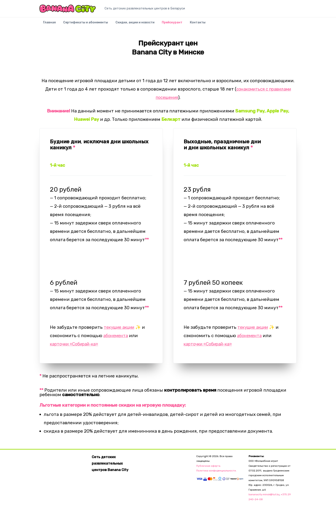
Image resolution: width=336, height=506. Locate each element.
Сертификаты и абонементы (82, 24)
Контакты (187, 24)
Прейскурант (164, 24)
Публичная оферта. (208, 465)
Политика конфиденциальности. (216, 470)
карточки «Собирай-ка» (77, 344)
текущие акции (121, 327)
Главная (48, 24)
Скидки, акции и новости (129, 24)
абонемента (116, 335)
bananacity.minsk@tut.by (264, 494)
